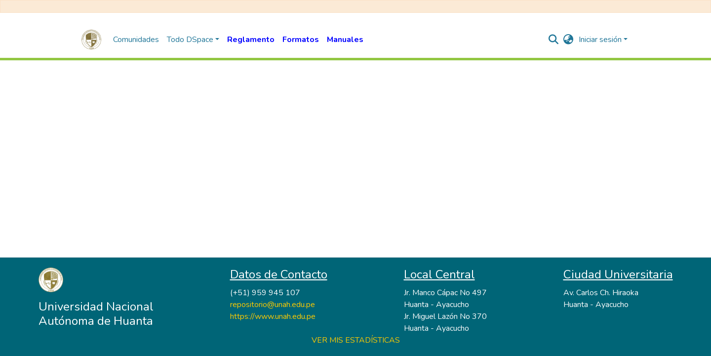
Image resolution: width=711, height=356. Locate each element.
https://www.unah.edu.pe (273, 316)
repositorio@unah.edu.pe (272, 304)
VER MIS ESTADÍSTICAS (356, 340)
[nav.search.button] (553, 39)
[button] (568, 39)
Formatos (300, 39)
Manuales (345, 39)
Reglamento (251, 39)
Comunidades (136, 39)
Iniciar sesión (600, 39)
